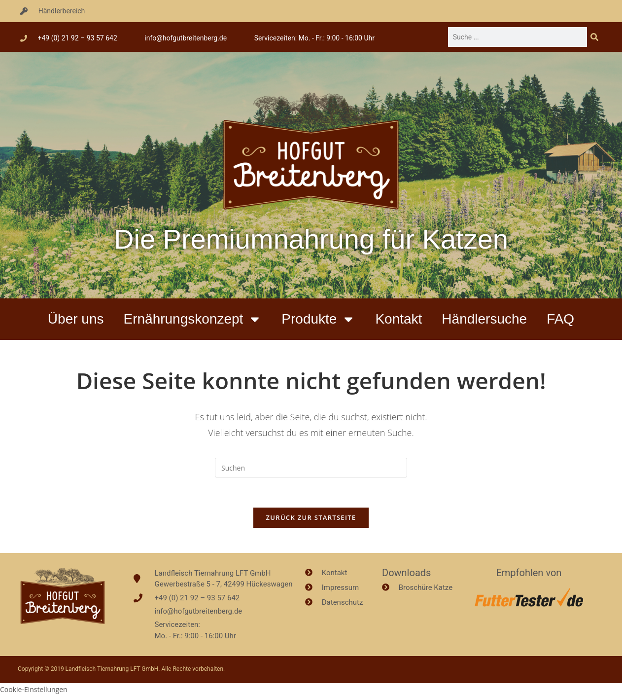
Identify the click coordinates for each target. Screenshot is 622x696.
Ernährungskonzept (192, 319)
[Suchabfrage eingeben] (311, 467)
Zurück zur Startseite (311, 517)
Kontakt (398, 319)
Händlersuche (484, 319)
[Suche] (594, 37)
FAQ (560, 319)
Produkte (318, 319)
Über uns (76, 319)
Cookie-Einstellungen (34, 690)
